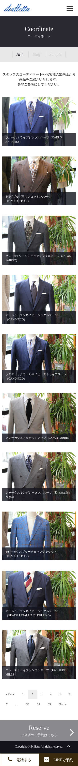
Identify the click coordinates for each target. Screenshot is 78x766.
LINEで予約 (58, 759)
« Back (10, 694)
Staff (36, 54)
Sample (55, 54)
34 (38, 704)
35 (49, 704)
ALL (20, 54)
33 (27, 704)
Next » (63, 704)
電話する (19, 759)
